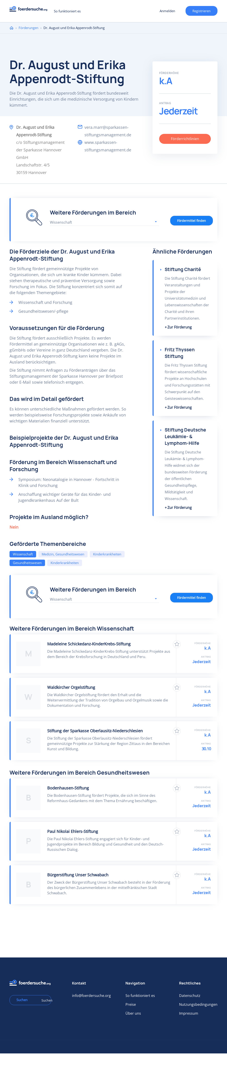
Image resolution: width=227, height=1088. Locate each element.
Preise (130, 1004)
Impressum (188, 1013)
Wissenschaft (23, 554)
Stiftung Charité (183, 269)
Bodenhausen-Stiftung (68, 788)
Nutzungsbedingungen (198, 1004)
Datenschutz (189, 995)
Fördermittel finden (191, 221)
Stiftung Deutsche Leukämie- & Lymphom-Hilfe (185, 436)
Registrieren (201, 11)
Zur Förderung (179, 327)
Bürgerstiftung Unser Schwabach (77, 874)
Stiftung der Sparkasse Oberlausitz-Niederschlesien (95, 730)
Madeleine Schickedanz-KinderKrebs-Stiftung (89, 644)
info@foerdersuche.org (91, 995)
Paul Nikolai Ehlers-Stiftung (72, 831)
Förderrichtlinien (185, 138)
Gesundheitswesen (27, 563)
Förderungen (28, 27)
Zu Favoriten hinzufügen (177, 644)
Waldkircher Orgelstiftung (71, 687)
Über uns (133, 1013)
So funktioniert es (67, 11)
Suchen (44, 1000)
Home (12, 27)
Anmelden (167, 11)
